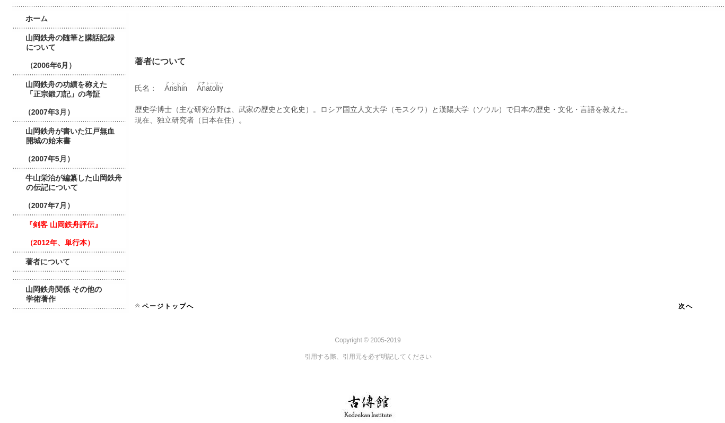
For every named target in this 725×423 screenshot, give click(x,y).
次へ (685, 306)
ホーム (36, 18)
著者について (47, 261)
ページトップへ (168, 306)
